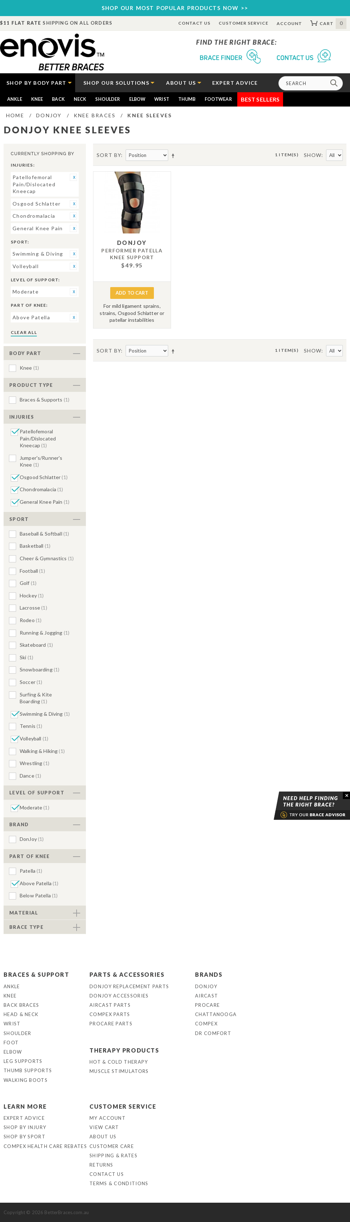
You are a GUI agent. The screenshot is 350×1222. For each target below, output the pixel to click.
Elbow (137, 99)
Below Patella (39, 895)
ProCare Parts (110, 1023)
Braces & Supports (44, 399)
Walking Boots (26, 1080)
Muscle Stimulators (119, 1071)
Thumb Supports (28, 1070)
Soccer (31, 682)
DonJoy (32, 839)
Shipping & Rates (113, 1155)
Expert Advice (24, 1118)
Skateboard (36, 645)
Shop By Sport (24, 1136)
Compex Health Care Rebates (45, 1146)
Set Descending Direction (174, 155)
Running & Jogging (44, 633)
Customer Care (111, 1146)
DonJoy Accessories (119, 996)
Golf (28, 583)
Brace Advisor (303, 806)
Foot (11, 1042)
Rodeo (31, 620)
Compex (206, 1023)
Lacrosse (33, 608)
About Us (102, 1136)
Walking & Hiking (42, 751)
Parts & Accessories (126, 974)
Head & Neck (21, 1014)
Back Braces (21, 1005)
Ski (26, 657)
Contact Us (194, 23)
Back (58, 99)
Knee (37, 99)
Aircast (206, 996)
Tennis (31, 726)
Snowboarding (39, 669)
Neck (80, 99)
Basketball (35, 546)
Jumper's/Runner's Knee (41, 461)
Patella (31, 871)
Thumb (187, 99)
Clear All (24, 332)
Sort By (109, 155)
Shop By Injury (25, 1127)
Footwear (218, 99)
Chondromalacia (41, 489)
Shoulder (107, 99)
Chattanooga (216, 1014)
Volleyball (34, 738)
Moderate (34, 807)
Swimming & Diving (45, 714)
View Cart (104, 1127)
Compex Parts (109, 1014)
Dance (30, 776)
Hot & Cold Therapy (118, 1062)
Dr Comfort (213, 1033)
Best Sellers (260, 99)
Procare (207, 1005)
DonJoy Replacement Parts (129, 986)
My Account (107, 1118)
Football (32, 571)
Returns (101, 1165)
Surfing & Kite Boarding (36, 698)
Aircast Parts (110, 1005)
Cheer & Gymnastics (47, 558)
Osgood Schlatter (44, 477)
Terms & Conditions (118, 1183)
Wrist (161, 99)
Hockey (32, 595)
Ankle (14, 99)
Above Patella (39, 883)
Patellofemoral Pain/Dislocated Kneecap (38, 438)
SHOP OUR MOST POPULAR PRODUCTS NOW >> (175, 8)
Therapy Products (124, 1050)
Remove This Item (73, 177)
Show (313, 155)
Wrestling (34, 763)
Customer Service (243, 23)
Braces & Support (36, 974)
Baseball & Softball (44, 534)
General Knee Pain (44, 502)
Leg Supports (23, 1061)
